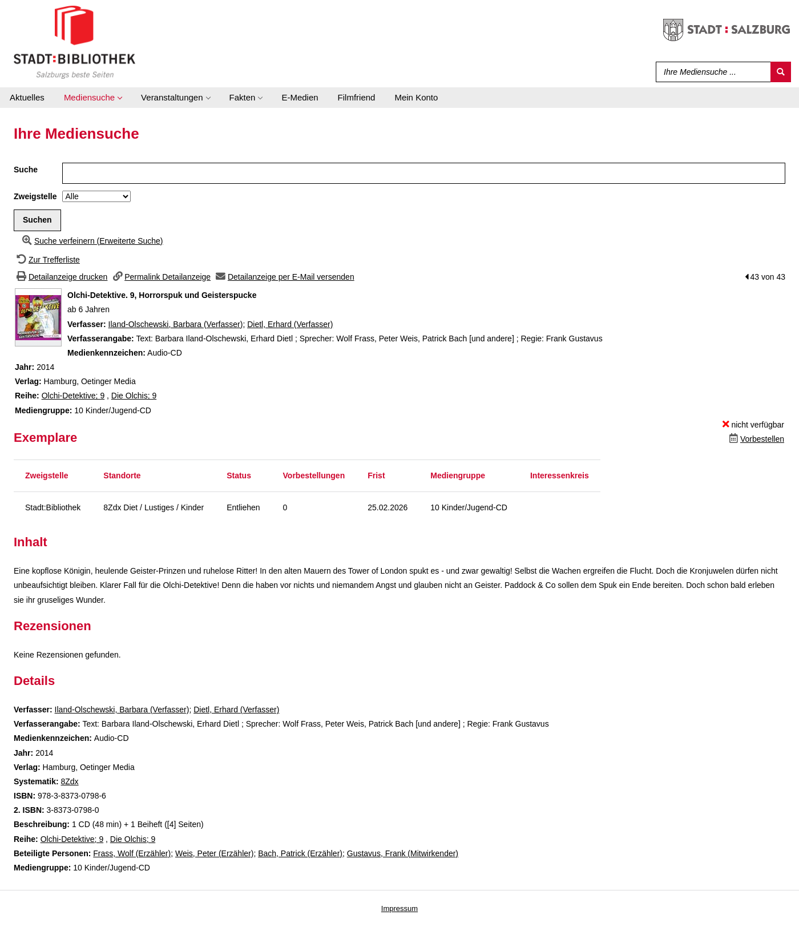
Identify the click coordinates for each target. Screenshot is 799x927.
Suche (26, 169)
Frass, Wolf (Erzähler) (132, 853)
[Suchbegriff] (711, 72)
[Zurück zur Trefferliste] (47, 259)
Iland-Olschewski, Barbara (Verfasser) (175, 324)
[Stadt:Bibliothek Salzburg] (74, 41)
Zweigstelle (35, 196)
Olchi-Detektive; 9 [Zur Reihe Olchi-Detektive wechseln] (73, 395)
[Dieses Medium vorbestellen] (755, 439)
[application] (93, 97)
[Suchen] (780, 72)
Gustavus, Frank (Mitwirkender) (402, 853)
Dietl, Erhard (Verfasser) (290, 324)
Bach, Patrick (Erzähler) (300, 853)
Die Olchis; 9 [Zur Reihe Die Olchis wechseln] (133, 395)
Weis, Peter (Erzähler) (214, 853)
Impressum (399, 908)
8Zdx (69, 781)
